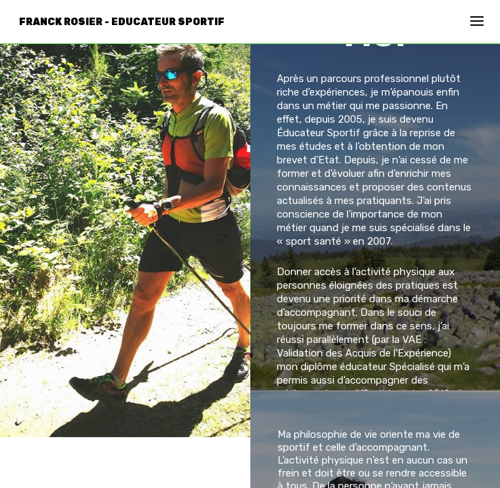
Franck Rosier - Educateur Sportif (122, 22)
